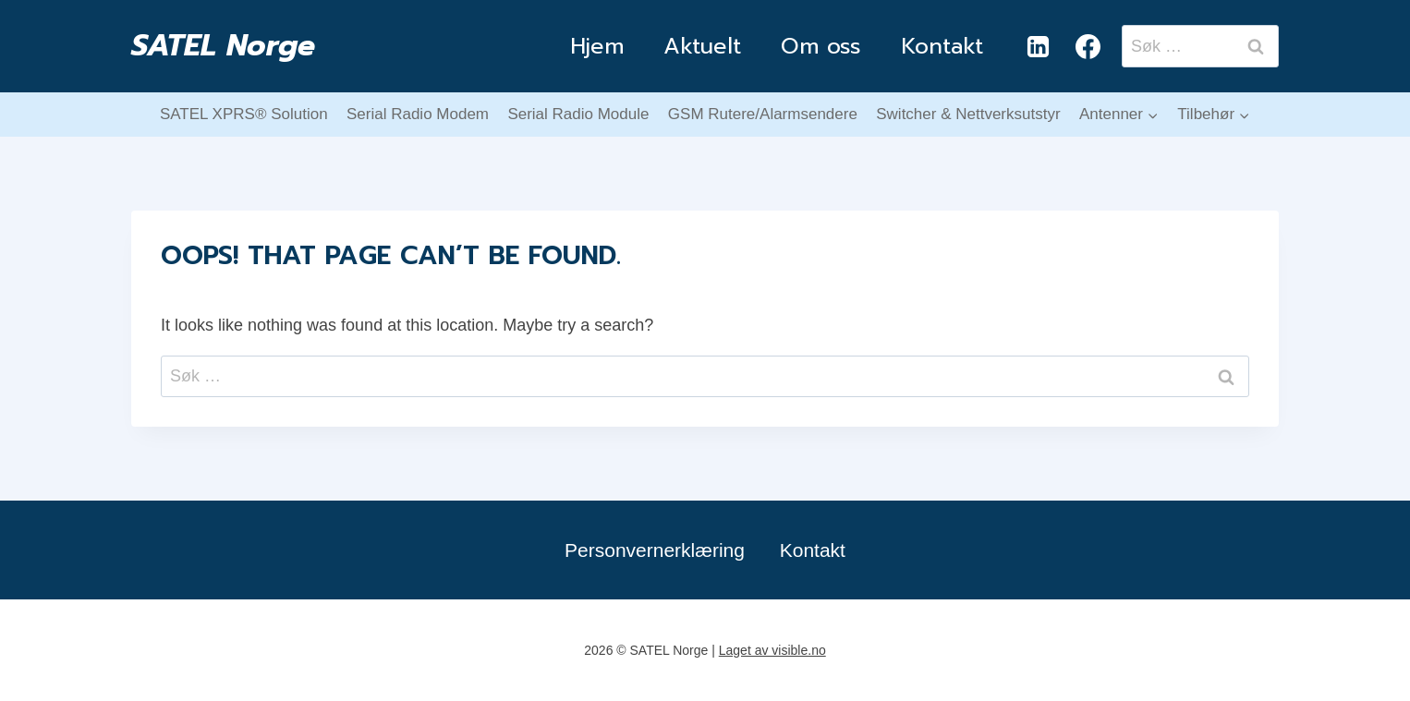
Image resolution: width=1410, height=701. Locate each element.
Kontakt (942, 46)
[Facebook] (1087, 46)
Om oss (821, 46)
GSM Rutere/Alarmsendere (762, 114)
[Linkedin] (1038, 46)
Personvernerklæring (655, 550)
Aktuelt (702, 46)
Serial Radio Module (578, 114)
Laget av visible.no (772, 650)
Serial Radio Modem (417, 114)
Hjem (597, 46)
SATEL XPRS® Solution (244, 114)
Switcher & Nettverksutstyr (968, 114)
